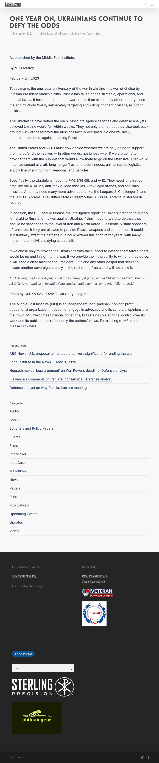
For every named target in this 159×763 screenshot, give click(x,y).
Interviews (18, 454)
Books (14, 420)
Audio (14, 411)
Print (97, 33)
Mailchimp (74, 33)
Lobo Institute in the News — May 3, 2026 (43, 362)
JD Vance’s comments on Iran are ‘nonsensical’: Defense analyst (61, 379)
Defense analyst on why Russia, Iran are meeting (48, 388)
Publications (19, 505)
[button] (152, 4)
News (82, 33)
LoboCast (17, 463)
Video (14, 531)
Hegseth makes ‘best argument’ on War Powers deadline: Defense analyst (68, 371)
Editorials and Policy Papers (54, 33)
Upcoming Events (24, 514)
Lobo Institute (13, 4)
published (22, 58)
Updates (16, 522)
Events (15, 437)
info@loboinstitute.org (94, 575)
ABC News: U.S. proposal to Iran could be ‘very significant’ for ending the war (71, 354)
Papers (90, 33)
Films (14, 446)
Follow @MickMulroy (24, 575)
